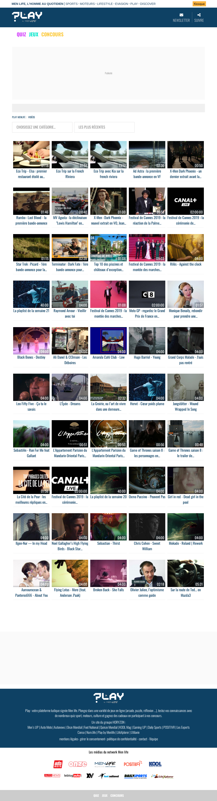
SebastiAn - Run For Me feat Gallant (31, 452)
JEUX (33, 34)
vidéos (31, 117)
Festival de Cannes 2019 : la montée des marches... (147, 266)
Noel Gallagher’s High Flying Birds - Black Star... (70, 545)
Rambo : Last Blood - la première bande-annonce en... (31, 223)
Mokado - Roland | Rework (186, 543)
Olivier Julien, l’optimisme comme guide (147, 592)
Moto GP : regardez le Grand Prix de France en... (147, 313)
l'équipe (153, 738)
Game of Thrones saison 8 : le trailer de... (185, 452)
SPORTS (71, 3)
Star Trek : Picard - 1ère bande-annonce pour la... (31, 266)
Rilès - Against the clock (185, 264)
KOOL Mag (125, 727)
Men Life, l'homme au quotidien (37, 3)
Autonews (59, 727)
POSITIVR (169, 727)
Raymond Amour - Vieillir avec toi (70, 313)
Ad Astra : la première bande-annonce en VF (147, 173)
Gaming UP (139, 727)
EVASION (121, 3)
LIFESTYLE (105, 3)
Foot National (91, 727)
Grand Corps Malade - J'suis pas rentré (185, 359)
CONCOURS (52, 34)
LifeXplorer (123, 732)
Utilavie (135, 732)
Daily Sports (154, 727)
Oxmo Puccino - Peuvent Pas (147, 496)
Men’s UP (33, 727)
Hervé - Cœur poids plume (147, 403)
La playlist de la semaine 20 (108, 496)
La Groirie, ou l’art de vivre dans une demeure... (108, 406)
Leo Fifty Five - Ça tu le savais (31, 406)
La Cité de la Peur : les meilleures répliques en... (31, 499)
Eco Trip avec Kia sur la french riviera (109, 173)
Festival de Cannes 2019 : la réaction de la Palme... (147, 220)
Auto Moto (46, 727)
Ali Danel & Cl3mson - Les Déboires (70, 359)
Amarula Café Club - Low (109, 357)
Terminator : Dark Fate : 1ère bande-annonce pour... (70, 266)
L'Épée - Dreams (70, 403)
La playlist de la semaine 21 (31, 310)
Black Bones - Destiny (31, 357)
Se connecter (176, 4)
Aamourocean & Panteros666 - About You (31, 592)
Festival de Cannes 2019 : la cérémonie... (70, 499)
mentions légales (68, 738)
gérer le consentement (92, 738)
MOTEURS (87, 3)
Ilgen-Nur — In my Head (31, 543)
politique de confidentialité (121, 738)
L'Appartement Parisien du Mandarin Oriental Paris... (70, 452)
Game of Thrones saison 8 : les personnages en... (147, 452)
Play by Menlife (106, 732)
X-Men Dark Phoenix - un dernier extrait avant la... (186, 173)
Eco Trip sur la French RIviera (70, 173)
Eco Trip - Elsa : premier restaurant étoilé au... (31, 173)
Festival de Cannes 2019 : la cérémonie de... (185, 220)
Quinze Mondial (108, 727)
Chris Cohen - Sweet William (147, 545)
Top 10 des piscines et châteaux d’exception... (108, 266)
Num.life (91, 732)
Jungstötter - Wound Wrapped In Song (185, 406)
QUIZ (21, 34)
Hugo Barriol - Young (147, 357)
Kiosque (199, 3)
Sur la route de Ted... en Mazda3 (186, 592)
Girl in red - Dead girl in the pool (185, 499)
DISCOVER (148, 3)
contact (143, 738)
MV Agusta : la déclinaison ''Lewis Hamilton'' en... (70, 220)
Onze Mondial (74, 727)
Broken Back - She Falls (108, 589)
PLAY (134, 3)
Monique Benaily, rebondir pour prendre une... (185, 313)
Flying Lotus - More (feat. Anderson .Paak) (70, 592)
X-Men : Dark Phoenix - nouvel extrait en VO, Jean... (108, 220)
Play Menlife (18, 117)
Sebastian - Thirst (108, 543)
